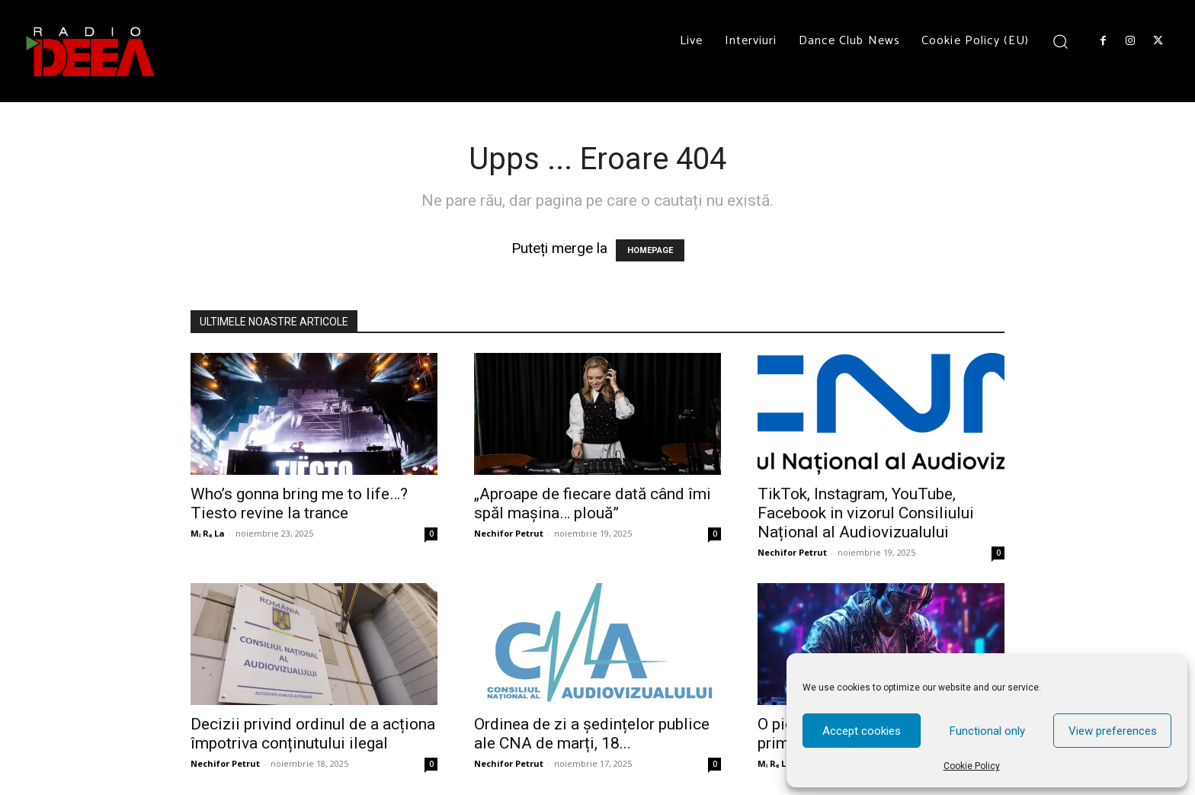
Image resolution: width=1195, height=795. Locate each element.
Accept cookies (861, 731)
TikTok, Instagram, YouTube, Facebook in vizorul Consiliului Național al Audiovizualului (866, 513)
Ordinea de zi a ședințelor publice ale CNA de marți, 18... (592, 733)
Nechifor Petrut (508, 533)
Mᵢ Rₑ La (208, 533)
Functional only (987, 731)
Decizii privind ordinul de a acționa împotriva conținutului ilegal (313, 733)
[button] (1060, 41)
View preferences (1112, 731)
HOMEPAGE (650, 250)
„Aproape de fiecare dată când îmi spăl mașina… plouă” (592, 503)
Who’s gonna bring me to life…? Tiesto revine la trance (299, 503)
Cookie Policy (972, 766)
